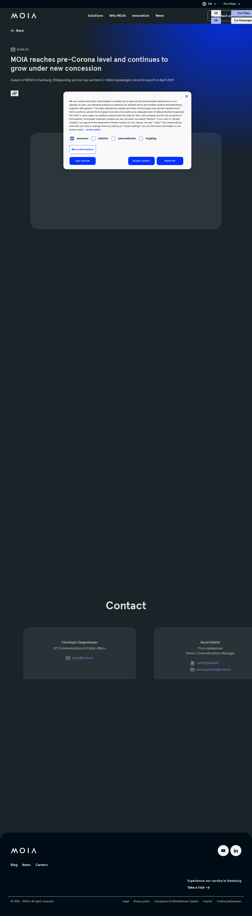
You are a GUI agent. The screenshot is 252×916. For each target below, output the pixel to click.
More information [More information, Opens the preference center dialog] (83, 149)
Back (17, 30)
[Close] (186, 96)
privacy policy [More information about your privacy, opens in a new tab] (93, 129)
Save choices (82, 160)
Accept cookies (141, 160)
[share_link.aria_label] (15, 93)
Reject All (170, 160)
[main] (126, 416)
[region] (127, 130)
